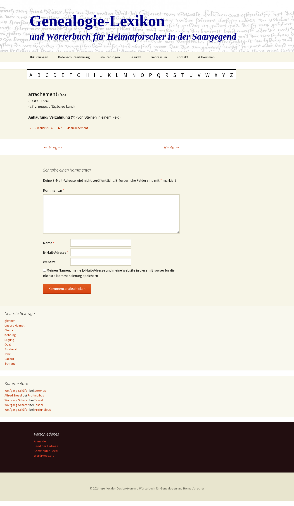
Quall (8, 344)
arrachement (79, 128)
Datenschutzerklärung (74, 57)
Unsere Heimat (14, 325)
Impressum (159, 57)
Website (49, 262)
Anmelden (41, 441)
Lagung (9, 340)
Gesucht (136, 57)
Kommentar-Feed (46, 451)
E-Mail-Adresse (56, 252)
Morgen (52, 147)
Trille (8, 354)
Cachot (9, 359)
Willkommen (206, 57)
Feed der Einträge (47, 446)
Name (49, 243)
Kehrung (10, 335)
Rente (172, 147)
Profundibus (36, 395)
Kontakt (182, 57)
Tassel (38, 400)
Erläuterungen (110, 57)
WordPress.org (45, 455)
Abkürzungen (38, 57)
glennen (10, 321)
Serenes (40, 391)
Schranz (10, 363)
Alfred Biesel (13, 395)
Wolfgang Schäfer (17, 391)
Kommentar (53, 190)
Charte (9, 330)
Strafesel (11, 349)
